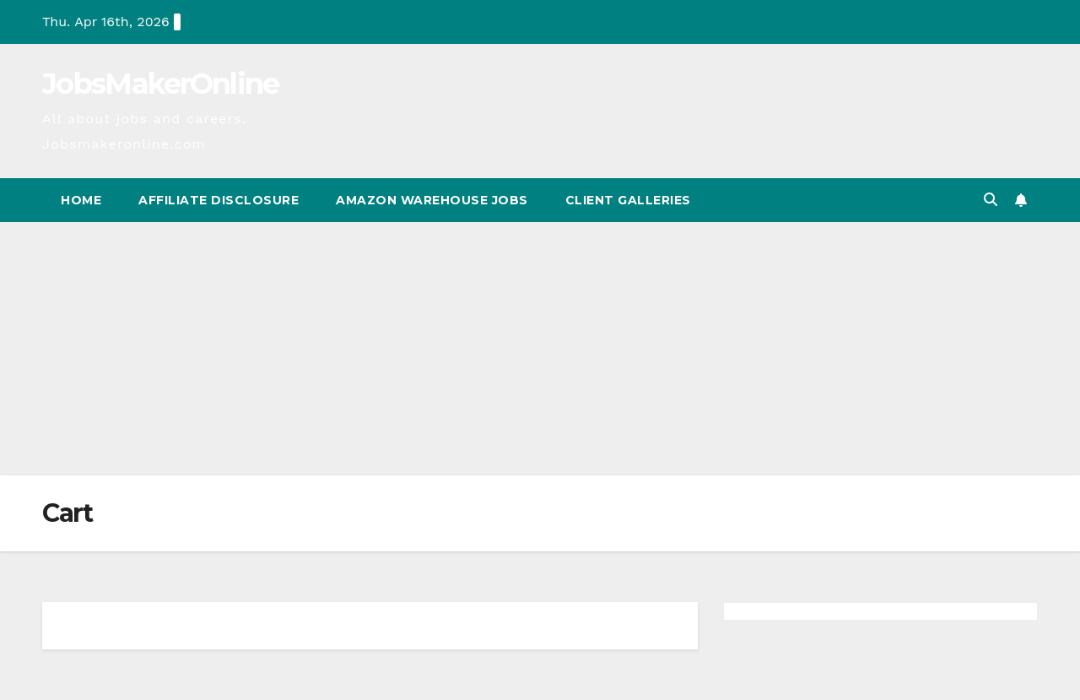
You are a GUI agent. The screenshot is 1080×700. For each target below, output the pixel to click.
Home (81, 200)
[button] (990, 200)
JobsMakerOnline (160, 83)
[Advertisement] (540, 349)
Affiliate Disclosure (218, 200)
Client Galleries (628, 200)
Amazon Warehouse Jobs (432, 200)
